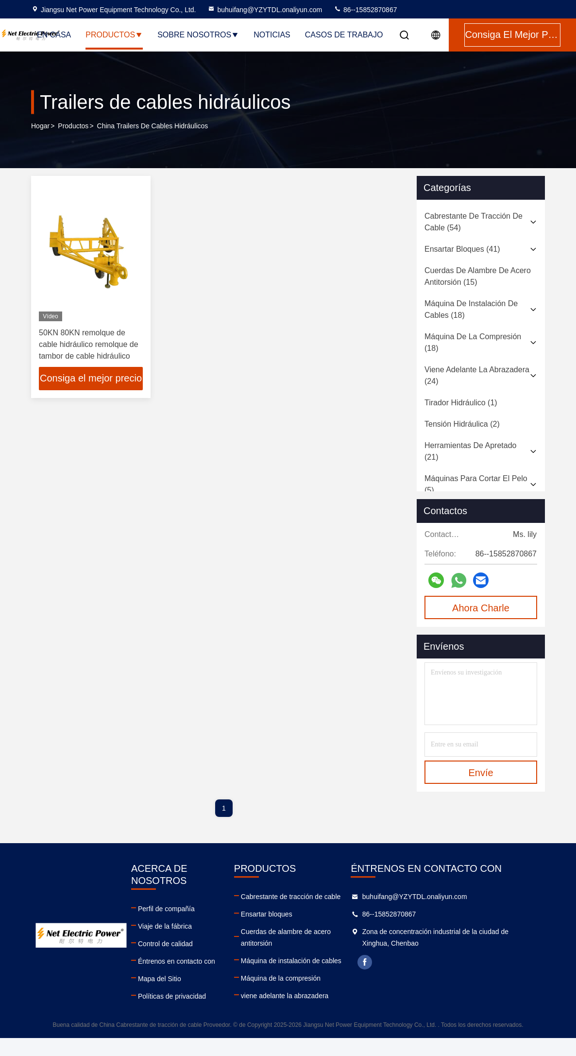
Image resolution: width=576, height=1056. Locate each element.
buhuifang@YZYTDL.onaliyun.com (264, 10)
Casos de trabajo (344, 35)
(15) (477, 276)
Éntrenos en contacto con (178, 949)
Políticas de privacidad (174, 984)
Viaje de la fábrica (167, 914)
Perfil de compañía (168, 896)
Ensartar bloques (281, 914)
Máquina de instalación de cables (306, 949)
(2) (462, 424)
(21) (470, 451)
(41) (462, 249)
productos (73, 126)
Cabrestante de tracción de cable (306, 896)
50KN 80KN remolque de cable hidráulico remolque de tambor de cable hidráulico (88, 344)
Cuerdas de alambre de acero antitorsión (317, 931)
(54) (473, 222)
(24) (476, 375)
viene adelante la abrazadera (300, 984)
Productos (114, 35)
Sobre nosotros (198, 35)
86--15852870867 (365, 10)
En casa (54, 35)
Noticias (272, 35)
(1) (460, 402)
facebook (395, 962)
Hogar (40, 126)
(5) (475, 484)
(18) (471, 309)
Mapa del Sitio (161, 966)
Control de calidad (167, 931)
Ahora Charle (480, 608)
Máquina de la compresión (296, 966)
